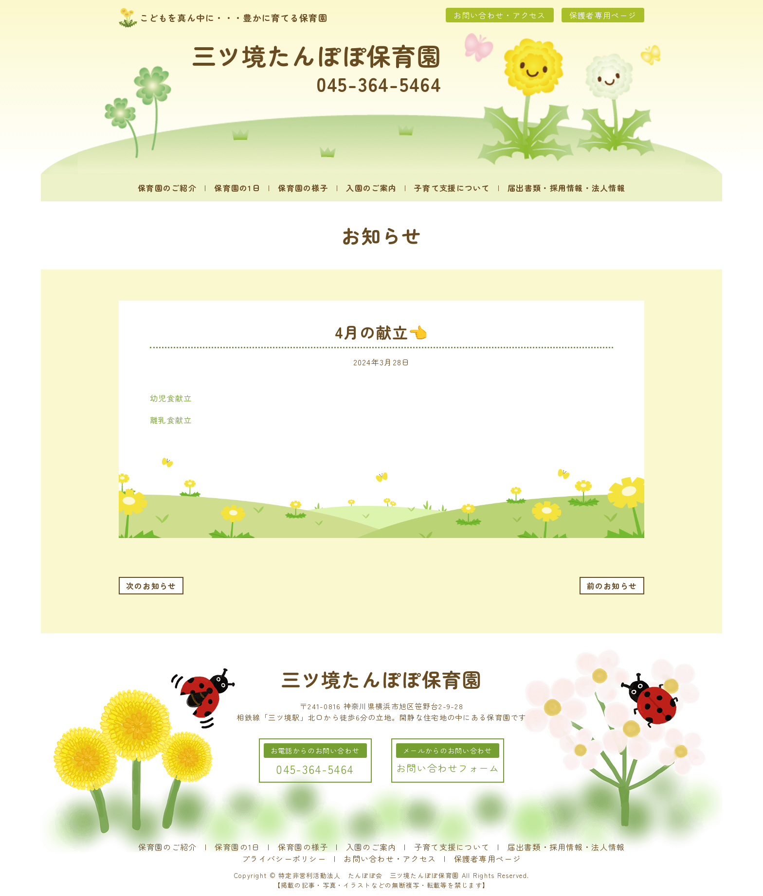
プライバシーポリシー (284, 858)
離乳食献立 (171, 420)
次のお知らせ (151, 585)
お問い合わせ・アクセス (500, 15)
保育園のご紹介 (167, 188)
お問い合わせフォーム (448, 768)
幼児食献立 (171, 398)
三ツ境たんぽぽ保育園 (316, 54)
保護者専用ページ (602, 15)
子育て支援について (452, 188)
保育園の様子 (303, 188)
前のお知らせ (612, 585)
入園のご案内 (371, 188)
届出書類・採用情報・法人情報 (566, 188)
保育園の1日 (237, 188)
